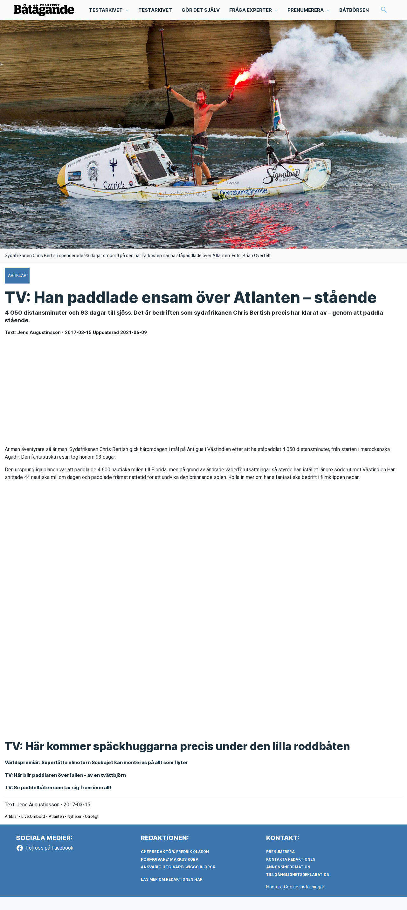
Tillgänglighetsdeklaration (297, 888)
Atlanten (56, 829)
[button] (23, 27)
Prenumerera (280, 865)
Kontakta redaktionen (290, 872)
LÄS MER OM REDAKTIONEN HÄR (172, 892)
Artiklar (11, 829)
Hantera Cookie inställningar (295, 900)
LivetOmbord (33, 829)
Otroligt (92, 829)
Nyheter (74, 829)
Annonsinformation (288, 880)
